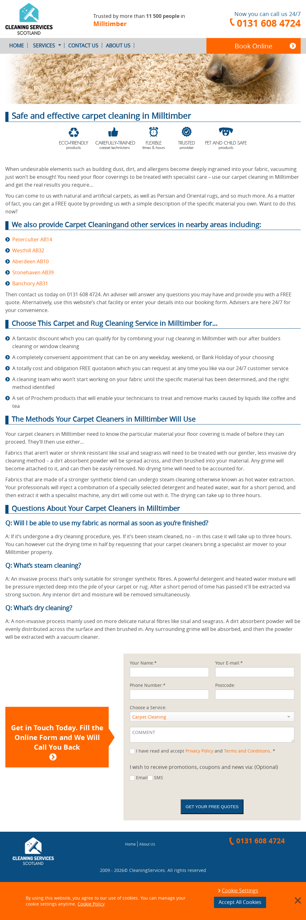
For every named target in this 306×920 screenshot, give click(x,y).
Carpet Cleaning (149, 717)
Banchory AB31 (30, 283)
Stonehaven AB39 (33, 272)
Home (18, 45)
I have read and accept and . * (205, 751)
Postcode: (225, 685)
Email (142, 777)
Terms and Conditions (247, 751)
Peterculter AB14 (32, 239)
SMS (158, 777)
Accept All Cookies (240, 902)
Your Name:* (143, 663)
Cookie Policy (91, 904)
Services (48, 45)
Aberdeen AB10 (30, 261)
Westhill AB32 (28, 250)
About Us (120, 45)
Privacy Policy (199, 751)
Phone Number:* (148, 685)
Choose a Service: (148, 707)
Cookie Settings (240, 891)
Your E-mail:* (229, 663)
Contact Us (85, 45)
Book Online (253, 45)
